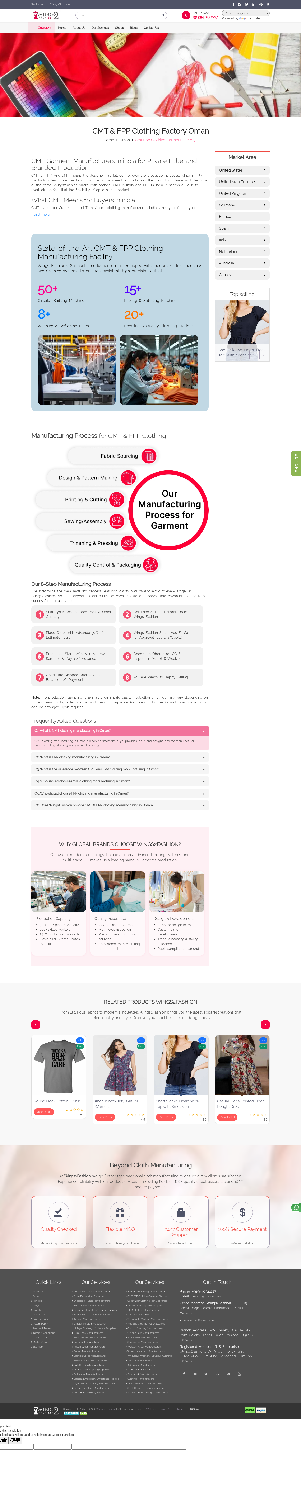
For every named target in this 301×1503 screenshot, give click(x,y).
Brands (36, 1309)
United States (242, 170)
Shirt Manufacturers (138, 1314)
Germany (242, 205)
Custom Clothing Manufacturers (145, 1328)
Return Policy (39, 1323)
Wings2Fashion (105, 1409)
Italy (242, 240)
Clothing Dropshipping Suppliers (91, 1369)
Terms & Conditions (43, 1332)
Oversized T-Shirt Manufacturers (91, 1300)
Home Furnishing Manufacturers (91, 1388)
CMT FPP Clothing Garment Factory (147, 1296)
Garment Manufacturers (86, 1342)
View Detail (43, 1112)
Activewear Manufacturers (141, 1337)
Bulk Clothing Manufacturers (89, 1365)
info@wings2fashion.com (206, 1296)
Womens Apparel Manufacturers (145, 1351)
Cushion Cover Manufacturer (89, 1355)
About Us (79, 27)
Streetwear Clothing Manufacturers (146, 1300)
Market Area (39, 1342)
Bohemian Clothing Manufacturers (146, 1291)
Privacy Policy (39, 1319)
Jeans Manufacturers (138, 1369)
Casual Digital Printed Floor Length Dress (240, 1104)
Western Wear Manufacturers (144, 1346)
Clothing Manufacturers (140, 1378)
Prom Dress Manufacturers (88, 1296)
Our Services (100, 27)
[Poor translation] (15, 1440)
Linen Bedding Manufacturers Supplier (94, 1309)
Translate (249, 18)
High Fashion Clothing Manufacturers (93, 1383)
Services (36, 1296)
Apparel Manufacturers (86, 1319)
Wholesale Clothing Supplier (89, 1323)
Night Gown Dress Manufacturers (92, 1314)
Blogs (134, 27)
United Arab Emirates (242, 182)
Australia (242, 263)
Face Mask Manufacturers (141, 1374)
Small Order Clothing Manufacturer (146, 1388)
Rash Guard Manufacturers (88, 1305)
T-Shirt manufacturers (139, 1360)
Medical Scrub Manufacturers (89, 1360)
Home (62, 27)
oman (124, 140)
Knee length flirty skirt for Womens (116, 1104)
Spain (242, 228)
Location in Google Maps (197, 1319)
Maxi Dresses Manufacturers (89, 1337)
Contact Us (151, 27)
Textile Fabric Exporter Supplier (144, 1305)
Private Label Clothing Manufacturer (147, 1392)
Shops (119, 27)
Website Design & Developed (165, 1409)
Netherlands (242, 251)
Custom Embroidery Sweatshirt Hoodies (95, 1378)
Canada (242, 274)
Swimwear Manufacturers (87, 1374)
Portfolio (36, 1300)
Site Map (37, 1346)
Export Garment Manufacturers (144, 1383)
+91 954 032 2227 (205, 17)
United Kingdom (242, 193)
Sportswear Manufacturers (142, 1342)
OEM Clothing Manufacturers (143, 1309)
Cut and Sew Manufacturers (142, 1332)
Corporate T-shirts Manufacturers (91, 1291)
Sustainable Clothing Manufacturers (147, 1319)
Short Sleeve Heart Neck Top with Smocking (177, 1104)
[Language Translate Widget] (246, 13)
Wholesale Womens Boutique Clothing (149, 1355)
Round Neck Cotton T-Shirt (57, 1101)
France (242, 216)
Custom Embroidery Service (88, 1392)
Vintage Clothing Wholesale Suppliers (94, 1328)
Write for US (39, 1337)
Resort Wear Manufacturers (88, 1346)
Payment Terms (41, 1328)
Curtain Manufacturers (85, 1351)
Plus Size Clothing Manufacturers (145, 1323)
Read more (40, 214)
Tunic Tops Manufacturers (87, 1332)
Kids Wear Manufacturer (140, 1365)
